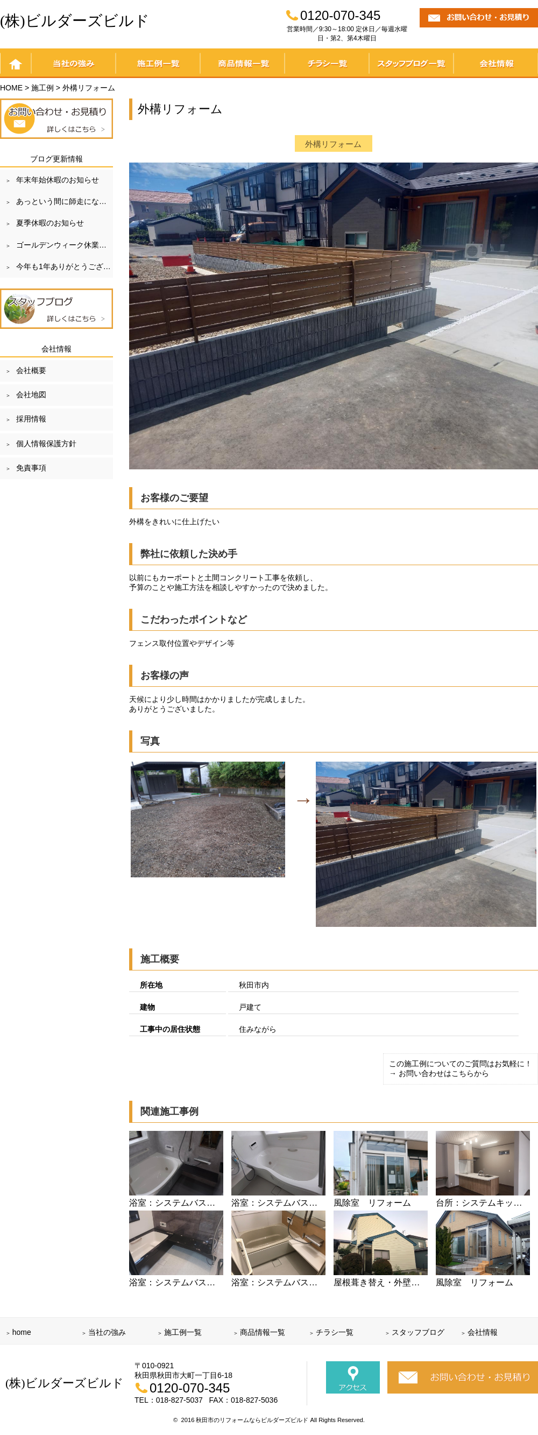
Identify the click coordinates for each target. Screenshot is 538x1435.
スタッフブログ (418, 1332)
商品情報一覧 (242, 63)
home (15, 63)
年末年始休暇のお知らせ (57, 179)
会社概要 (31, 370)
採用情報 (31, 418)
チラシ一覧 (327, 63)
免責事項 (31, 467)
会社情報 (496, 63)
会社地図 (31, 394)
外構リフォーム (333, 144)
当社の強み (73, 63)
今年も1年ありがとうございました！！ (64, 266)
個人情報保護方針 (46, 443)
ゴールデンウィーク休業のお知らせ (64, 245)
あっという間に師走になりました (64, 201)
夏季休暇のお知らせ (50, 223)
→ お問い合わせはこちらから (439, 1073)
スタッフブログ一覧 (411, 63)
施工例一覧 (158, 63)
